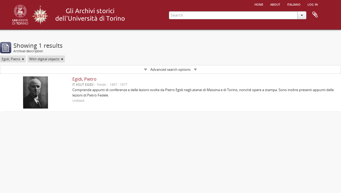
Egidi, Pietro (84, 79)
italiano (294, 4)
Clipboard (315, 14)
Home (258, 4)
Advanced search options (170, 69)
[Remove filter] (23, 59)
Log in (312, 4)
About (275, 4)
